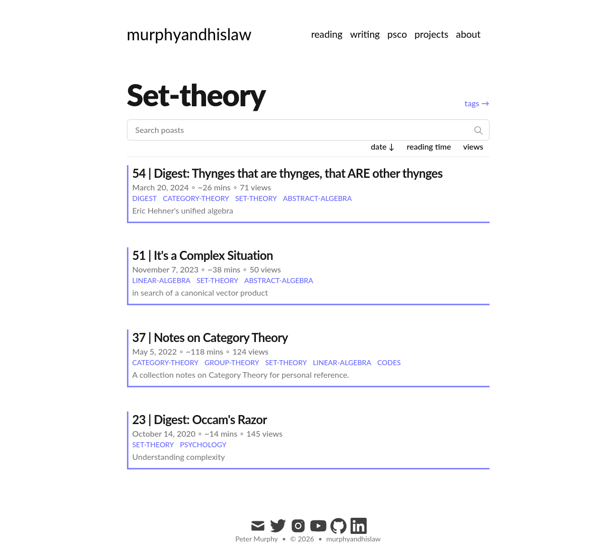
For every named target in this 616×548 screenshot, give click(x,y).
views (473, 146)
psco (397, 34)
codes (389, 362)
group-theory (231, 362)
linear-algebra (161, 280)
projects (431, 34)
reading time (428, 146)
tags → (476, 103)
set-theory (256, 198)
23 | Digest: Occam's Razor (199, 419)
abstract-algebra (317, 198)
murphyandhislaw (353, 538)
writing (365, 34)
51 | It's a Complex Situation (202, 255)
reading (327, 34)
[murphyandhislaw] (189, 34)
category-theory (196, 198)
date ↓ (382, 146)
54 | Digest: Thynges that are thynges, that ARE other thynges (287, 173)
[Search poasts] (308, 130)
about (468, 34)
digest (144, 198)
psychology (203, 444)
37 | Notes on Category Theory (210, 337)
